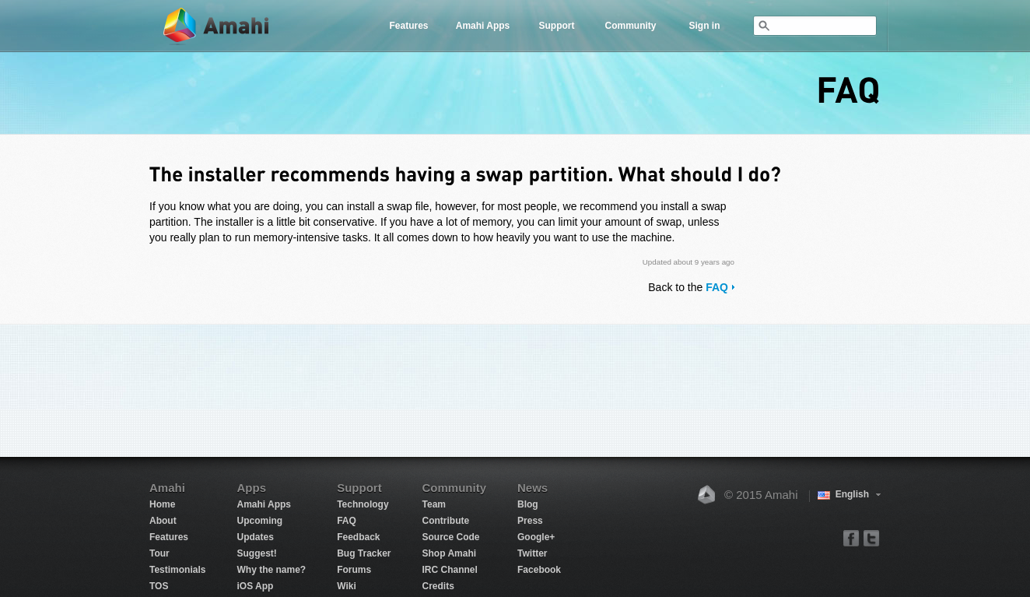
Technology (362, 504)
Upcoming (259, 520)
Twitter (532, 553)
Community (631, 25)
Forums (354, 569)
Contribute (446, 520)
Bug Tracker (364, 553)
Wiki (346, 586)
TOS (158, 586)
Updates (254, 537)
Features (408, 25)
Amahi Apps (483, 25)
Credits (438, 586)
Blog (527, 504)
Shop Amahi (449, 553)
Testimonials (177, 569)
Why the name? (271, 569)
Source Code (451, 537)
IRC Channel (450, 569)
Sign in (704, 25)
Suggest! (256, 553)
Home (162, 504)
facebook (851, 537)
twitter (871, 537)
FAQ (717, 287)
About (163, 520)
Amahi (217, 26)
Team (434, 504)
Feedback (358, 537)
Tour (159, 553)
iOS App (254, 586)
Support (557, 25)
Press (530, 520)
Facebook (539, 569)
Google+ (536, 537)
